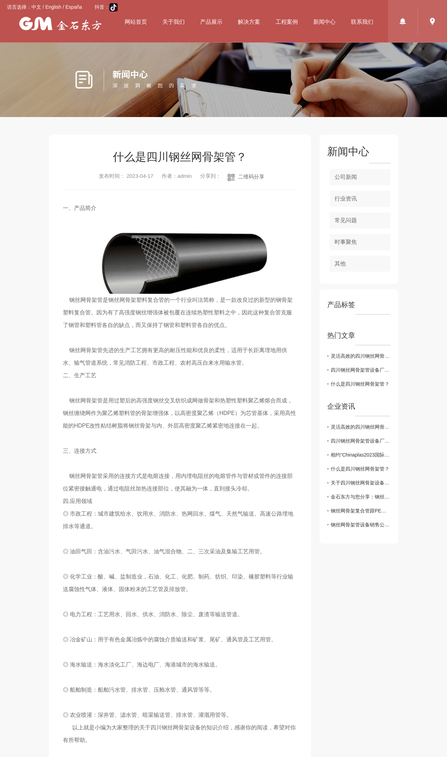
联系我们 (362, 22)
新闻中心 (324, 22)
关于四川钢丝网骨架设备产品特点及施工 (360, 483)
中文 (36, 7)
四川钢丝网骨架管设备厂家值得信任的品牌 (360, 370)
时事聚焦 (346, 242)
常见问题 (346, 220)
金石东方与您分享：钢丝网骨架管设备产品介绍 (360, 497)
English (53, 7)
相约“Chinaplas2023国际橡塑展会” (360, 455)
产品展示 (211, 22)
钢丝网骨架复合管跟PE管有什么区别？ (360, 511)
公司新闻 (346, 177)
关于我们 (173, 22)
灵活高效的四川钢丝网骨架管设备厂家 (360, 356)
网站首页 (136, 22)
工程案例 (287, 22)
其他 (340, 264)
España (73, 7)
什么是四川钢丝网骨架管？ (360, 384)
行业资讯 (346, 199)
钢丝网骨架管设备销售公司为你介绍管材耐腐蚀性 (360, 524)
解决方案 (249, 22)
